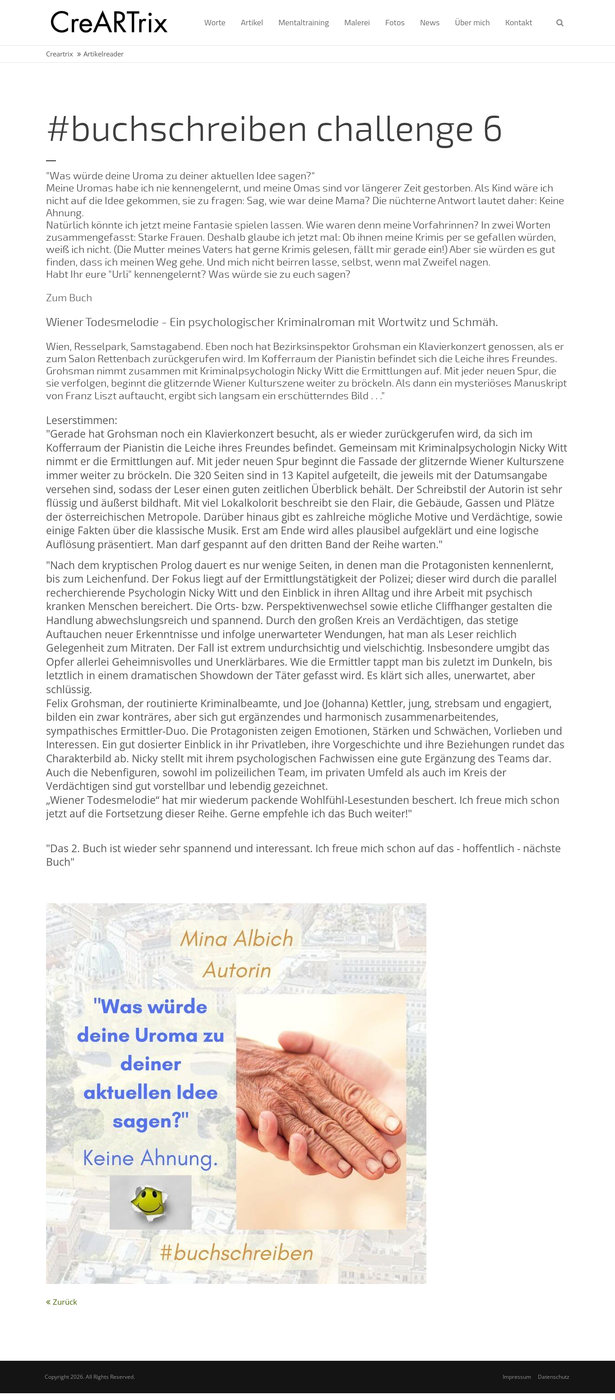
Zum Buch (69, 298)
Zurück (65, 1302)
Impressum (517, 1377)
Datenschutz (553, 1377)
